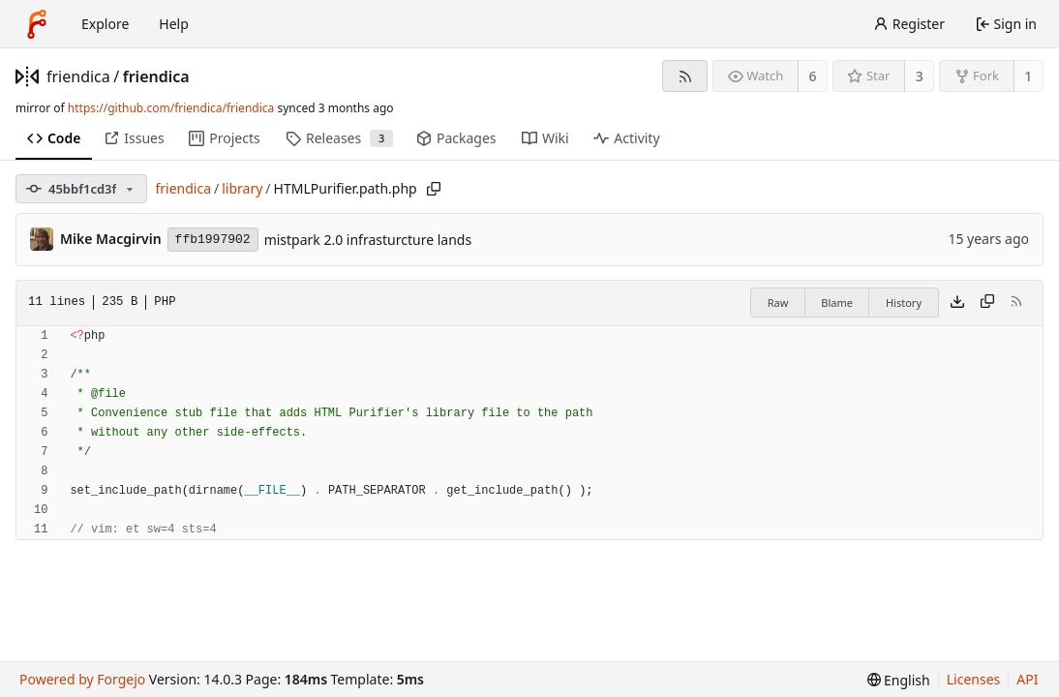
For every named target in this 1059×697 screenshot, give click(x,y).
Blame (837, 302)
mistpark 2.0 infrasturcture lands (367, 239)
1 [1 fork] (1028, 76)
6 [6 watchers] (813, 76)
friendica (78, 76)
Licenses (974, 679)
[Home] (37, 24)
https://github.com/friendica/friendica (171, 108)
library (242, 188)
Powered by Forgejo (82, 679)
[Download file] (957, 303)
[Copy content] (987, 303)
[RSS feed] (685, 76)
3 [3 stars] (919, 76)
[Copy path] (433, 188)
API (1027, 679)
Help (174, 24)
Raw (778, 302)
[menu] (898, 680)
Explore (105, 24)
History (904, 302)
